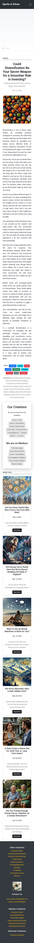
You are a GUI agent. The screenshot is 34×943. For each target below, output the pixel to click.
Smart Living (17, 859)
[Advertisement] (17, 27)
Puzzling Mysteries (17, 865)
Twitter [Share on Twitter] (20, 366)
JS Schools (17, 870)
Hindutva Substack (17, 935)
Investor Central (17, 851)
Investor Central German (17, 856)
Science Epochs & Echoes (17, 921)
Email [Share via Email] (16, 373)
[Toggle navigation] (30, 4)
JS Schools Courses (17, 873)
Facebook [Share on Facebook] (13, 366)
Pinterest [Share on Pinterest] (9, 373)
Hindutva (17, 867)
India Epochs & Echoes (17, 926)
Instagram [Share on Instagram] (24, 373)
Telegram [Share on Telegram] (25, 369)
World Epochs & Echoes (17, 923)
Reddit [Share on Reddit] (27, 366)
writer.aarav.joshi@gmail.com (17, 899)
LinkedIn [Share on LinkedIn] (8, 369)
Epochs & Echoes (17, 862)
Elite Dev (17, 876)
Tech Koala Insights (17, 918)
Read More (17, 530)
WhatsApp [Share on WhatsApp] (16, 369)
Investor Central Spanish (17, 854)
